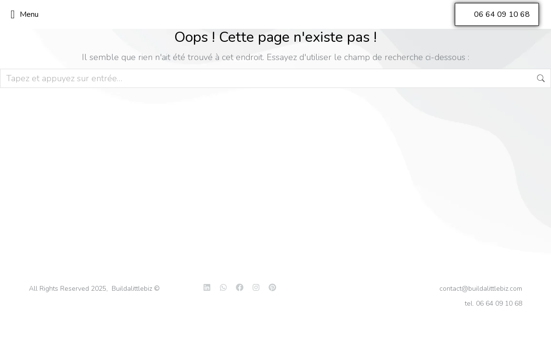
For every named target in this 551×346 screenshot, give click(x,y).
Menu (24, 14)
